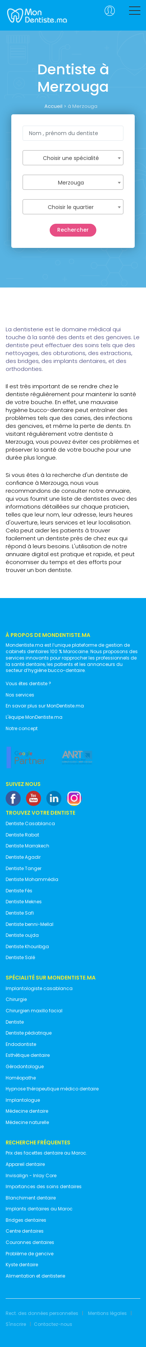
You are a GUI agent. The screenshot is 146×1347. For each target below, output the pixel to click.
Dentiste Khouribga (27, 947)
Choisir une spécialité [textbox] (71, 158)
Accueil (53, 106)
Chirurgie (16, 999)
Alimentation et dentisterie (35, 1276)
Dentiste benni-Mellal (29, 924)
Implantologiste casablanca (39, 989)
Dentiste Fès (19, 891)
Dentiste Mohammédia (32, 879)
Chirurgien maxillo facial (34, 1011)
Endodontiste (21, 1044)
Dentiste (15, 1022)
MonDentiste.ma (36, 15)
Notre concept (22, 729)
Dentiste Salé (20, 958)
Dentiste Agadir (23, 857)
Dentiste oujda (22, 935)
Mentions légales (107, 1313)
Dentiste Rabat (22, 835)
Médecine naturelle (27, 1122)
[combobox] (73, 157)
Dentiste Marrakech (27, 846)
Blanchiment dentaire (31, 1198)
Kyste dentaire (22, 1265)
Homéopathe (21, 1078)
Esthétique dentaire (28, 1055)
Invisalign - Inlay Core (31, 1176)
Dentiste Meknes (24, 902)
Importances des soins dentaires (44, 1187)
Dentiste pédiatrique (29, 1033)
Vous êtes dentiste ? (28, 684)
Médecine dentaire (27, 1111)
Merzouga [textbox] (71, 182)
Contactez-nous (53, 1324)
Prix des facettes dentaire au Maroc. (46, 1153)
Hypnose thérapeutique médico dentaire (52, 1089)
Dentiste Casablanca (30, 824)
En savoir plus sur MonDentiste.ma (45, 706)
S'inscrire (16, 1324)
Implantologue (23, 1100)
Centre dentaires (25, 1231)
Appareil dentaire (25, 1164)
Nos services (20, 695)
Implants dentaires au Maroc (39, 1209)
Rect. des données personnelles (42, 1313)
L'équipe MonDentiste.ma (34, 717)
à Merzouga (82, 106)
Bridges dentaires (26, 1220)
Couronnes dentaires (30, 1242)
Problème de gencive (29, 1254)
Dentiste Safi (20, 913)
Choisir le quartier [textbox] (71, 207)
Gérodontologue (25, 1067)
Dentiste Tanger (23, 869)
